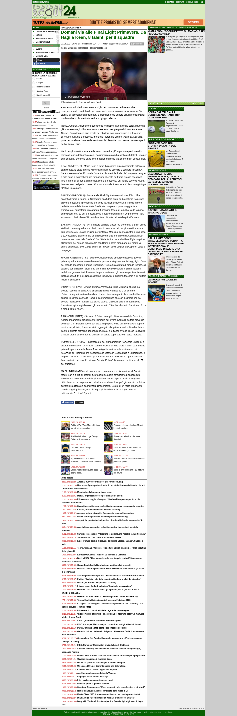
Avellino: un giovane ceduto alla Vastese (96, 673)
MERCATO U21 (155, 206)
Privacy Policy (198, 708)
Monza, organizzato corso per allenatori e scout (99, 496)
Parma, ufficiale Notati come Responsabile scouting (101, 628)
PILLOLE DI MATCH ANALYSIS (163, 276)
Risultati (46, 108)
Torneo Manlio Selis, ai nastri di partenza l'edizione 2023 (103, 600)
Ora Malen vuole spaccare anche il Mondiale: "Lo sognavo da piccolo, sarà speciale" (46, 158)
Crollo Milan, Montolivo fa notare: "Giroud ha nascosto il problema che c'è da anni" (45, 138)
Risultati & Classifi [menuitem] (43, 38)
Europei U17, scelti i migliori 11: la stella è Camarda (101, 555)
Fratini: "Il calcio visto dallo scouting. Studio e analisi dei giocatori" (109, 579)
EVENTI (152, 109)
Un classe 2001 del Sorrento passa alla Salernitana (101, 666)
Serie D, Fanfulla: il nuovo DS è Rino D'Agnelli (99, 621)
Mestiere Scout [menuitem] (41, 42)
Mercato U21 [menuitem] (40, 56)
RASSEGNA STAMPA (158, 235)
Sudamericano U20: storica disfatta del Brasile (99, 537)
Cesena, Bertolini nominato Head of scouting (98, 509)
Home (36, 27)
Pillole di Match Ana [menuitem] (43, 52)
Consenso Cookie (184, 708)
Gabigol (39, 83)
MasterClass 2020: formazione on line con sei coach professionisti (108, 694)
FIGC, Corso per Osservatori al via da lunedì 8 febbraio (103, 645)
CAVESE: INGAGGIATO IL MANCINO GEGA (162, 211)
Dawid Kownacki (43, 95)
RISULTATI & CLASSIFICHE (161, 139)
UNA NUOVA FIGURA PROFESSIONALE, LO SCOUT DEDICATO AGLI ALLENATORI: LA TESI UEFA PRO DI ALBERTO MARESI (165, 179)
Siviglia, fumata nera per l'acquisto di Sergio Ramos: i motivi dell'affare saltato (44, 145)
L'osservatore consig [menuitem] (44, 31)
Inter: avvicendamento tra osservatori (95, 680)
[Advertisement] (176, 78)
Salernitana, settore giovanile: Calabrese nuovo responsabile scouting (110, 506)
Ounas (39, 78)
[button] (46, 103)
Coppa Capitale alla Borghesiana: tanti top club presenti (103, 565)
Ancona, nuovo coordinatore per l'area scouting (100, 482)
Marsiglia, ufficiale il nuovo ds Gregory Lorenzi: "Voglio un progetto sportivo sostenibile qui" (45, 132)
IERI (201, 103)
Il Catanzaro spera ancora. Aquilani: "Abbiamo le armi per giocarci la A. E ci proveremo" (45, 178)
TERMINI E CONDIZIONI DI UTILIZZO (118, 714)
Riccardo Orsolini (43, 87)
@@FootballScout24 (118, 44)
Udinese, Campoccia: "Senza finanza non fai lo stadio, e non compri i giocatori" (46, 118)
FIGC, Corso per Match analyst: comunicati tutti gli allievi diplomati (109, 624)
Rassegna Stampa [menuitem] (43, 45)
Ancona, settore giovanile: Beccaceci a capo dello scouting (105, 513)
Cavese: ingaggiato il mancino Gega (94, 659)
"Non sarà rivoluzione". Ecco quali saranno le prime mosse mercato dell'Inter (44, 172)
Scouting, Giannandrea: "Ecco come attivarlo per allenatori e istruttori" (111, 687)
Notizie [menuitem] (37, 35)
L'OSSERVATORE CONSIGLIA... (163, 27)
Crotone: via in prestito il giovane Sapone (97, 669)
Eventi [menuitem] (37, 49)
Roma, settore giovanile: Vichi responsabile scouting (102, 516)
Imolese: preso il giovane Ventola (93, 684)
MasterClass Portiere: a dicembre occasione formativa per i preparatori (111, 655)
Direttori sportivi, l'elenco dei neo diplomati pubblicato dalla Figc (108, 596)
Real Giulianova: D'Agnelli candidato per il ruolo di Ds (102, 691)
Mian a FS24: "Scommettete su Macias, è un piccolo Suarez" (105, 698)
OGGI (193, 103)
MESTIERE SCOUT (157, 170)
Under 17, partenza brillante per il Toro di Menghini (101, 662)
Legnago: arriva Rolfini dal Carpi (92, 677)
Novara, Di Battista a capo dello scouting (96, 582)
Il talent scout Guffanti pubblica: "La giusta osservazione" (104, 586)
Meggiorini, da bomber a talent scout (94, 492)
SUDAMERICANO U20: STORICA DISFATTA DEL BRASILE (162, 146)
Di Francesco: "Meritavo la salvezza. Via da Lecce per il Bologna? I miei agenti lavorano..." (46, 152)
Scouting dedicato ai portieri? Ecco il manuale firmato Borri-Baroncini (110, 575)
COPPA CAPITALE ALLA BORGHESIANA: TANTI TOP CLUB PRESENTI (164, 115)
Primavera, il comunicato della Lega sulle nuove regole (103, 610)
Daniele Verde (42, 91)
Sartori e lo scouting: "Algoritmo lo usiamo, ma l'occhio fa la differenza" (111, 534)
